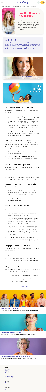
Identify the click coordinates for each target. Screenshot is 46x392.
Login (42, 2)
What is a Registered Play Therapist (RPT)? (12, 332)
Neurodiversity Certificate (10, 377)
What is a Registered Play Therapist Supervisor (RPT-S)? (15, 356)
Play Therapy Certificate (9, 376)
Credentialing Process (17, 6)
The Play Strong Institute (9, 385)
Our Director (7, 369)
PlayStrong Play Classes (9, 378)
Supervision (7, 371)
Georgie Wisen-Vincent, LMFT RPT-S (23, 76)
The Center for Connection (10, 382)
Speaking (6, 370)
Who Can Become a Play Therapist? (10, 308)
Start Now (23, 100)
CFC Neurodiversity (8, 383)
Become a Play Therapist (6, 6)
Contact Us (7, 372)
